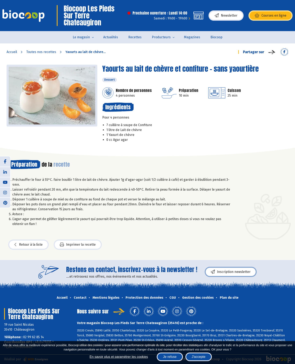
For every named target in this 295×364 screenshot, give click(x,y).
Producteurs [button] (161, 37)
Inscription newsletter (231, 272)
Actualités (110, 37)
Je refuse (170, 356)
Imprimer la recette (78, 245)
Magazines (192, 37)
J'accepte (198, 356)
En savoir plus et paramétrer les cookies (119, 356)
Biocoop (216, 37)
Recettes (135, 37)
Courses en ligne (270, 16)
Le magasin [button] (81, 37)
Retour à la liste (28, 245)
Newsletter (226, 16)
